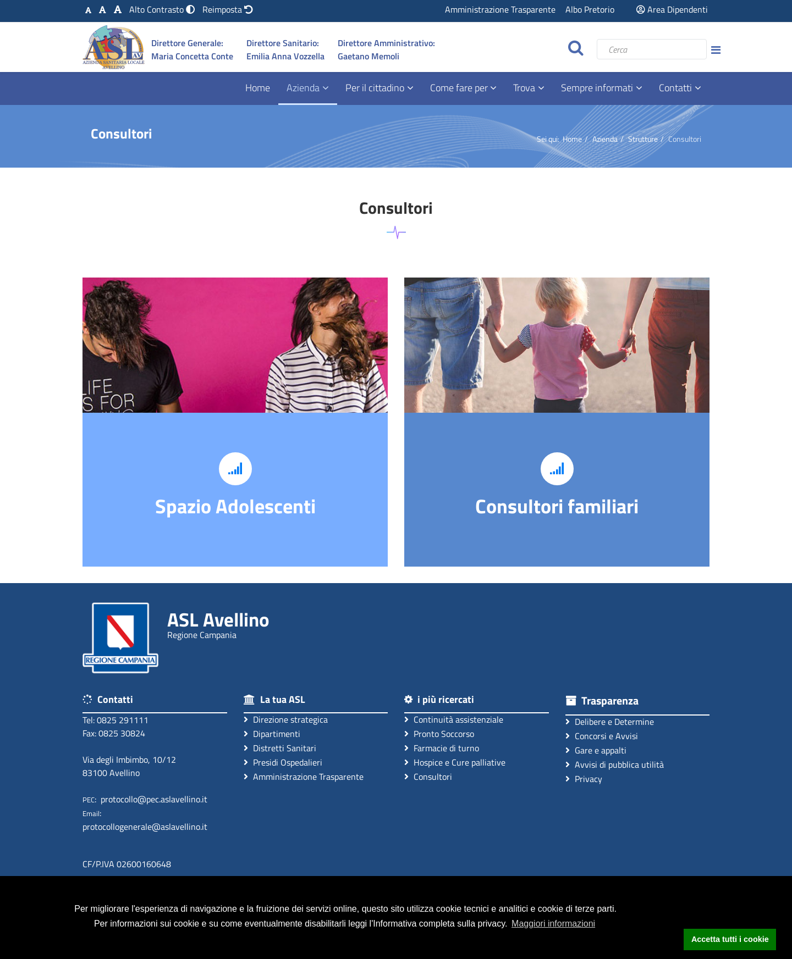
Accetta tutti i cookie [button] (730, 939)
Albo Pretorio (589, 9)
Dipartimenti (272, 733)
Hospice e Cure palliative (454, 762)
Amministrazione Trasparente (500, 9)
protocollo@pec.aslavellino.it (154, 799)
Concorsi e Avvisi (601, 735)
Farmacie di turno (441, 747)
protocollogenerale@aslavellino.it (144, 826)
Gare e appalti (595, 750)
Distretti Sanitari (280, 747)
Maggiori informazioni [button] (553, 923)
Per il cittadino (374, 87)
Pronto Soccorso (439, 733)
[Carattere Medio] (102, 9)
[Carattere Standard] (88, 9)
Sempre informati (597, 87)
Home (257, 87)
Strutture (643, 139)
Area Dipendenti (672, 9)
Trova (524, 87)
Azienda (303, 87)
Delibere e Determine (609, 721)
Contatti (675, 87)
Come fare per (460, 87)
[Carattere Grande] (118, 9)
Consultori (428, 776)
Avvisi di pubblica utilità (614, 764)
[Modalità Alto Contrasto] (163, 9)
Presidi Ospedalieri (283, 762)
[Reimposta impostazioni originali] (227, 9)
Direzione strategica (286, 719)
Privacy (583, 778)
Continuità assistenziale (453, 719)
